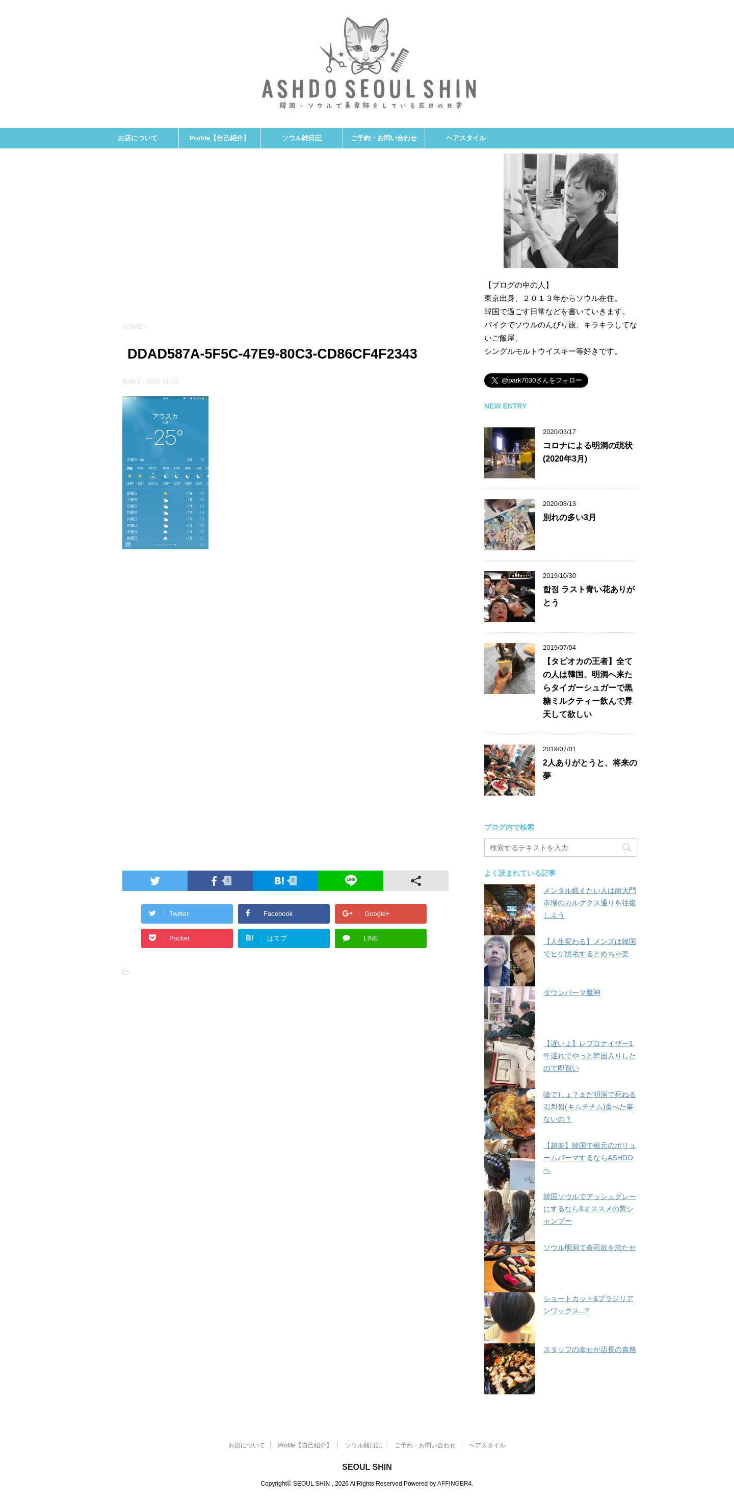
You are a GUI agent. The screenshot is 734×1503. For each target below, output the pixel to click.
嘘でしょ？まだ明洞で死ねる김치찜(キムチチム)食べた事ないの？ (589, 1106)
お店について (138, 138)
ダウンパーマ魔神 (571, 992)
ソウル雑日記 (302, 138)
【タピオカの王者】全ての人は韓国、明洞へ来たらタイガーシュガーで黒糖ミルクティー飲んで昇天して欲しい (588, 688)
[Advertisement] (285, 240)
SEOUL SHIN (367, 1467)
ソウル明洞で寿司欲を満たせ (589, 1247)
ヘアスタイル (466, 138)
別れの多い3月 (569, 517)
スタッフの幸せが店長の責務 (589, 1349)
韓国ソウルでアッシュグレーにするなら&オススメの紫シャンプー (589, 1208)
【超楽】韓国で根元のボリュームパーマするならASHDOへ (589, 1157)
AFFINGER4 (454, 1483)
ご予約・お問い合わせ (384, 138)
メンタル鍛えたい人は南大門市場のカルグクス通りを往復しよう (589, 902)
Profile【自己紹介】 (220, 138)
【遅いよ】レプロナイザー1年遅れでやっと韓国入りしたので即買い (589, 1055)
